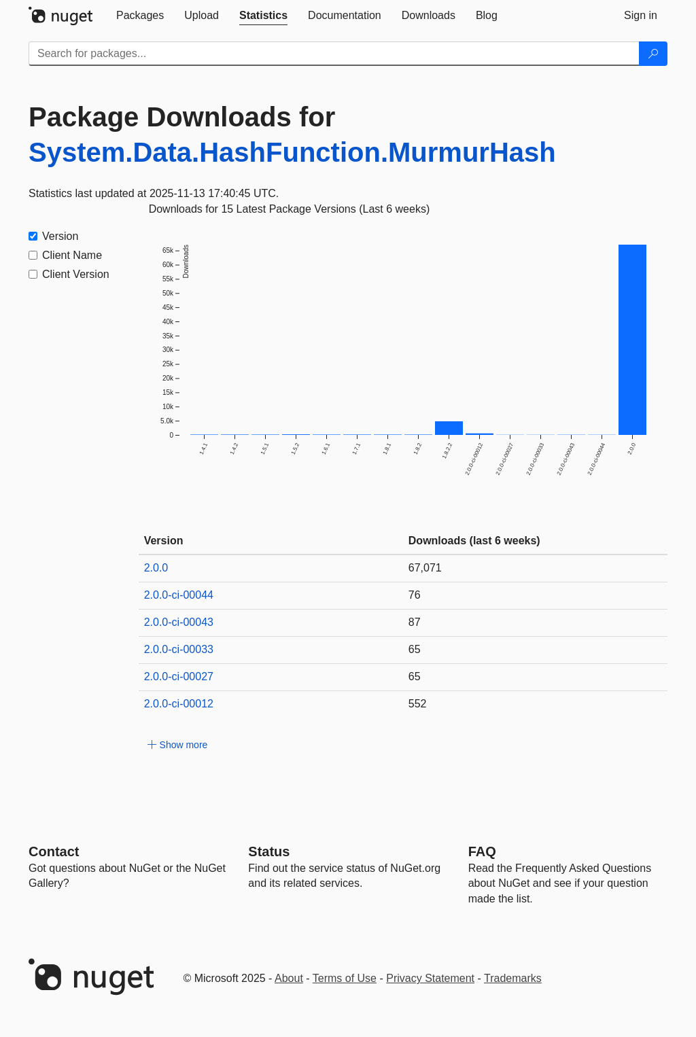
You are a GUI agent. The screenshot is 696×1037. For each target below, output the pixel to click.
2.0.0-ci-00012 (178, 703)
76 (414, 595)
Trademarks (513, 978)
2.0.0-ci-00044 (178, 595)
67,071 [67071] (425, 568)
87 (414, 622)
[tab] (140, 16)
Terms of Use (345, 978)
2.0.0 (156, 568)
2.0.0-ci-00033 (178, 649)
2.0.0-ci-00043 (178, 622)
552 (417, 703)
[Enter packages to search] (334, 53)
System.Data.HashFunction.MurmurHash (292, 152)
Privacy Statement (430, 978)
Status (269, 851)
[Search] (653, 53)
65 (414, 649)
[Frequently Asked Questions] (482, 851)
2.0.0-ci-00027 (178, 676)
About (289, 978)
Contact (54, 851)
